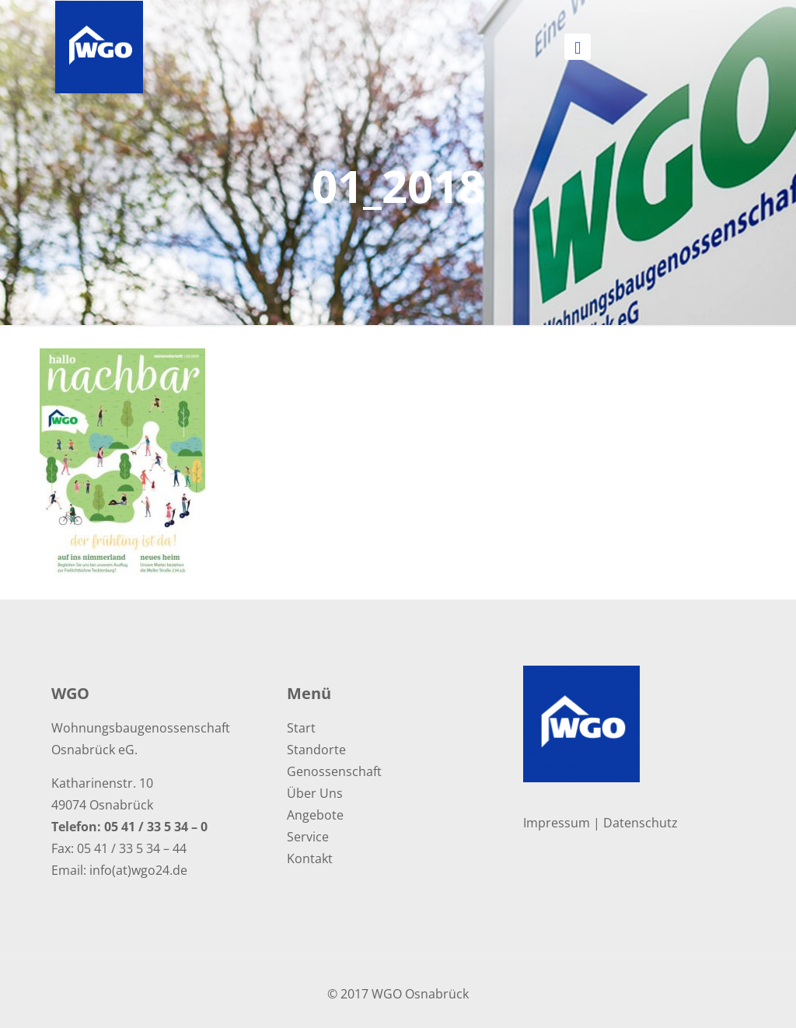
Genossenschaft (334, 771)
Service (308, 836)
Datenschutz (640, 822)
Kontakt (310, 858)
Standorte (316, 749)
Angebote (315, 814)
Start (301, 727)
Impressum (556, 822)
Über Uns (315, 793)
